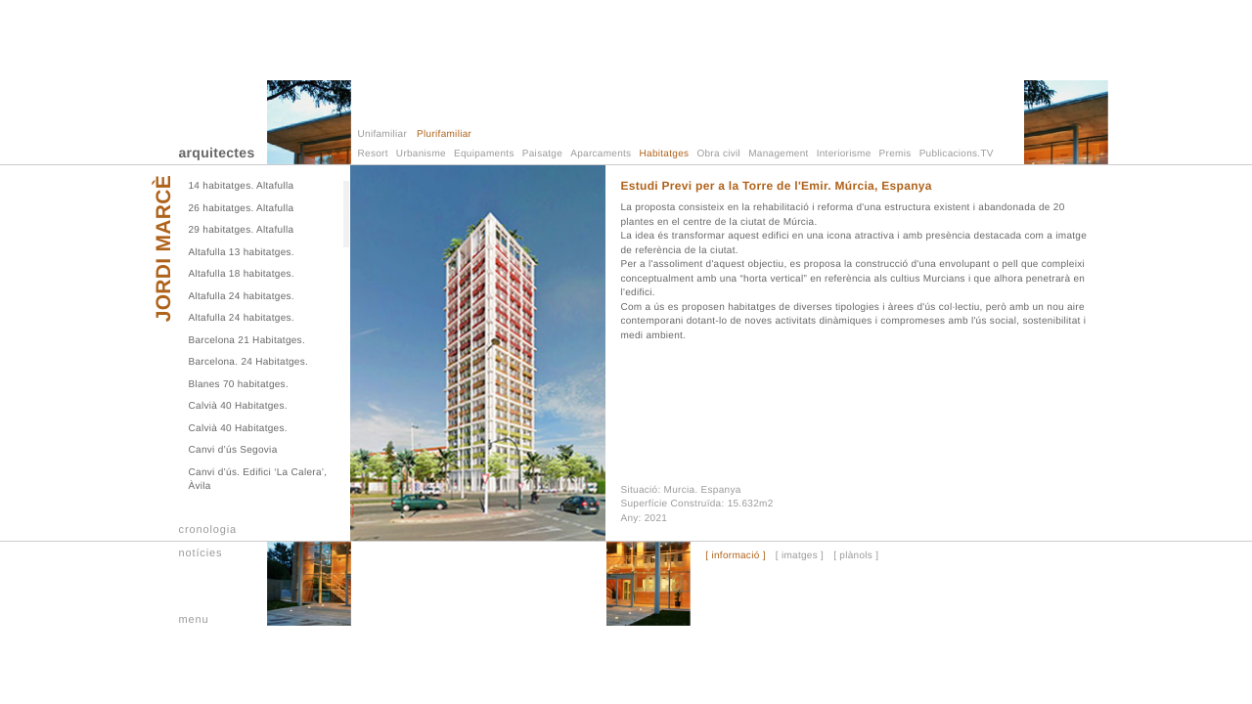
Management (778, 154)
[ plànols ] (855, 556)
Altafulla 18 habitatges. (241, 274)
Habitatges (665, 154)
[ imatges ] (800, 556)
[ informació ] (735, 556)
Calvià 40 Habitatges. (238, 406)
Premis (895, 154)
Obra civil (718, 154)
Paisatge (542, 154)
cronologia (208, 530)
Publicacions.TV (956, 154)
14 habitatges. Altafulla (241, 186)
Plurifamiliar (444, 134)
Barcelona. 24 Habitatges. (249, 362)
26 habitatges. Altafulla (241, 208)
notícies (201, 553)
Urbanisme (421, 154)
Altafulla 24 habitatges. (241, 296)
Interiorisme (844, 154)
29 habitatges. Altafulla (241, 230)
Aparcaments (600, 154)
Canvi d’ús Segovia (233, 450)
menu (194, 620)
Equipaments (484, 154)
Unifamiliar (383, 134)
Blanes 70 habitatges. (239, 384)
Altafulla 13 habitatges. (241, 252)
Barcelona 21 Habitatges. (247, 340)
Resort (373, 154)
